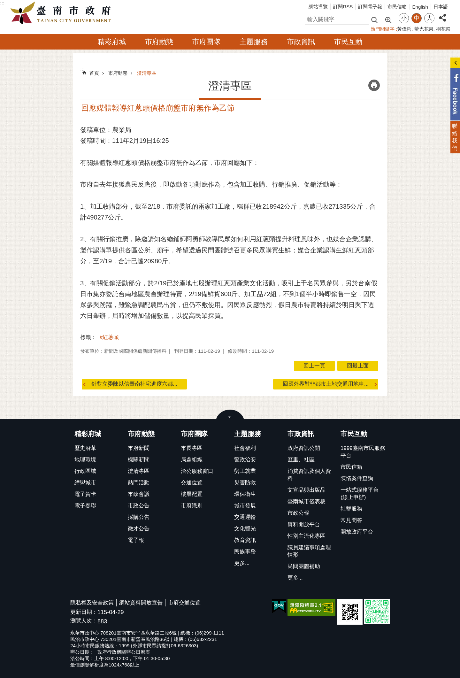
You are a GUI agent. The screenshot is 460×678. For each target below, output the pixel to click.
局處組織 (192, 460)
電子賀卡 (85, 494)
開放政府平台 (357, 532)
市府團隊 (206, 42)
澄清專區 (146, 73)
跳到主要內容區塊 (3, 3)
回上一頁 (314, 366)
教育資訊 (245, 540)
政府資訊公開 (304, 448)
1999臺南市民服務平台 (363, 451)
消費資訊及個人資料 (309, 475)
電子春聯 (85, 506)
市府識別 (192, 506)
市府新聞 (139, 448)
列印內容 (374, 85)
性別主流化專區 (307, 536)
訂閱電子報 (370, 6)
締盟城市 (85, 483)
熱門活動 (139, 483)
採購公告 (139, 517)
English (420, 7)
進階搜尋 (388, 19)
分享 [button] (442, 14)
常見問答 (351, 520)
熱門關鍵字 (383, 29)
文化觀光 (245, 529)
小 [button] (404, 18)
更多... (241, 563)
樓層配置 (192, 494)
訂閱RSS (343, 6)
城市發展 (245, 506)
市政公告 (139, 506)
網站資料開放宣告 (141, 603)
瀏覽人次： (83, 621)
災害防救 (245, 483)
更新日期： (83, 612)
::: (2, 3)
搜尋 (310, 18)
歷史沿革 (85, 448)
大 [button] (429, 18)
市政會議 (139, 494)
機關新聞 (139, 460)
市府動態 (159, 42)
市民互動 (348, 42)
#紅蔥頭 (109, 337)
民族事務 (245, 552)
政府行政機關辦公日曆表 (123, 652)
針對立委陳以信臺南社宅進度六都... (134, 384)
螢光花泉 (423, 29)
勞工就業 (245, 471)
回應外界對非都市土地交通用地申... (326, 384)
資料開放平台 (304, 524)
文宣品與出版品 (307, 490)
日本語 (440, 6)
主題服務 (254, 42)
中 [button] (416, 18)
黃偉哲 (404, 29)
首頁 (94, 73)
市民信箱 (397, 6)
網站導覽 (318, 6)
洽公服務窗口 (197, 471)
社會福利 (245, 448)
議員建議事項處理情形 (309, 551)
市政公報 (298, 513)
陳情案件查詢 (357, 478)
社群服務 (351, 509)
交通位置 (192, 483)
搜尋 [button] (374, 20)
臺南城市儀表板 (307, 501)
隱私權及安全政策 (92, 603)
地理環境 (85, 460)
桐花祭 (443, 29)
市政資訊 (301, 42)
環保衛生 (245, 494)
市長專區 (192, 448)
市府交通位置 (184, 603)
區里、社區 (301, 460)
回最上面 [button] (358, 366)
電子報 (136, 540)
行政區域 (85, 471)
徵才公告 (139, 529)
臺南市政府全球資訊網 (62, 13)
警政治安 (245, 460)
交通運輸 (245, 517)
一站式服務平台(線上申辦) (360, 493)
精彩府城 (112, 42)
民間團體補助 (304, 566)
